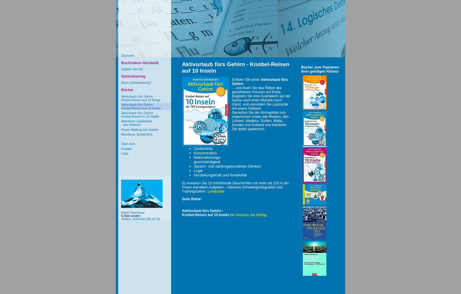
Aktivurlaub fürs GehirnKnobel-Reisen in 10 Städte (140, 114)
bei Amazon (239, 215)
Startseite (127, 55)
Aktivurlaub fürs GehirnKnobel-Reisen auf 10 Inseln (141, 106)
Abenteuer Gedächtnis (136, 134)
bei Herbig (258, 215)
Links (124, 153)
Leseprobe (216, 191)
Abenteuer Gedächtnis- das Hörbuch (136, 122)
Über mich (128, 144)
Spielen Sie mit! (132, 69)
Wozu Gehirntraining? (136, 82)
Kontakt (126, 149)
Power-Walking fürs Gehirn (139, 129)
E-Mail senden (130, 216)
